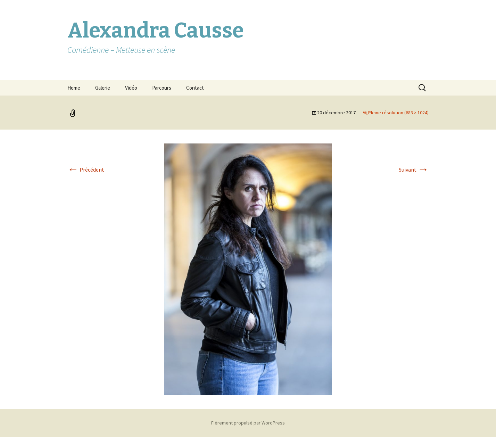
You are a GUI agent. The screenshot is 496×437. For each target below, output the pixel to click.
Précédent (85, 169)
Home (73, 87)
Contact (195, 87)
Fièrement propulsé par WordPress (248, 423)
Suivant (414, 169)
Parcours (161, 87)
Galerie (102, 87)
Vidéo (131, 87)
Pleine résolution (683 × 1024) (398, 112)
